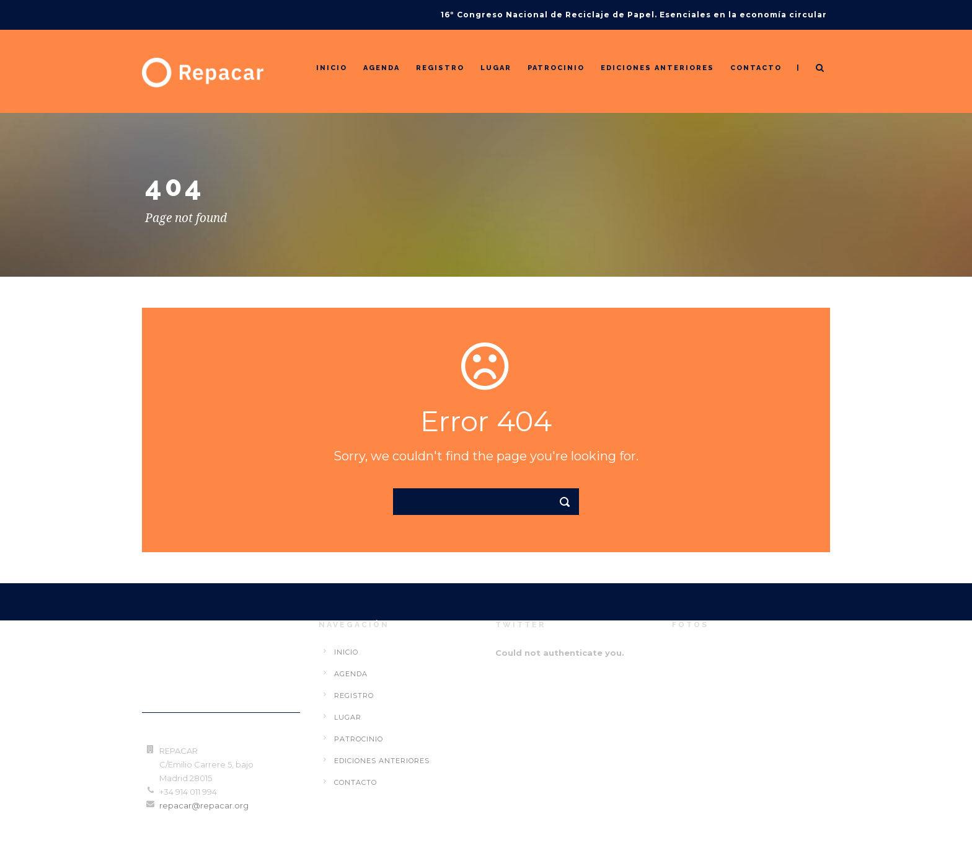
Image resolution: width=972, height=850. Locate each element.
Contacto (756, 68)
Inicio (331, 68)
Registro (440, 68)
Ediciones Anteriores (657, 68)
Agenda (381, 68)
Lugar (495, 68)
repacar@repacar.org (204, 805)
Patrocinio (556, 68)
